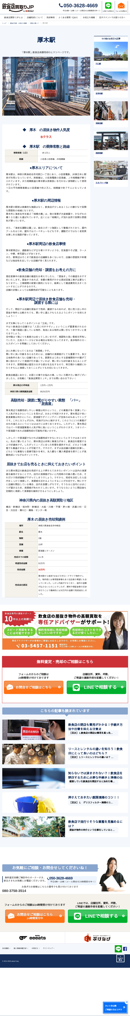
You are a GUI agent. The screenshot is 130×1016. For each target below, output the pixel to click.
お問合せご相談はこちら (38, 687)
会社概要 (6, 1003)
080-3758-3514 (14, 945)
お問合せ (40, 1003)
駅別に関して (41, 23)
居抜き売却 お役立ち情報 (21, 23)
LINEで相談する (103, 687)
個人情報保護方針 (23, 1003)
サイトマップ (55, 1003)
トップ (5, 23)
